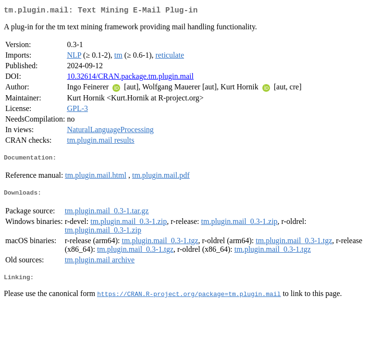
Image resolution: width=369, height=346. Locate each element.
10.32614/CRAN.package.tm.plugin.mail (130, 78)
